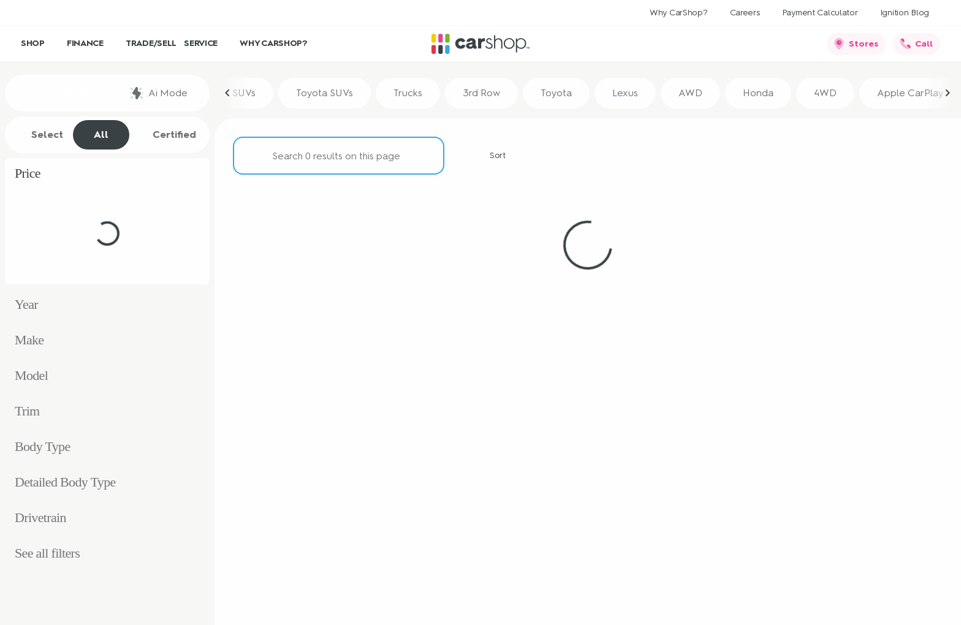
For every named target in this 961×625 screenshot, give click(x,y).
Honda (758, 93)
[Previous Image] (228, 93)
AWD (690, 93)
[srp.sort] (490, 155)
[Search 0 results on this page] (338, 155)
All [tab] (101, 134)
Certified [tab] (167, 135)
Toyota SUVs (324, 93)
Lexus (625, 93)
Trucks (407, 93)
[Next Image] (947, 93)
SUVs (244, 93)
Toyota (556, 93)
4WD (825, 93)
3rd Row (481, 93)
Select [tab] (40, 135)
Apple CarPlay (910, 93)
